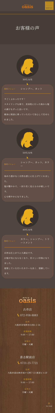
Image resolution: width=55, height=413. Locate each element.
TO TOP (49, 406)
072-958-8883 (29, 315)
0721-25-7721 (29, 362)
